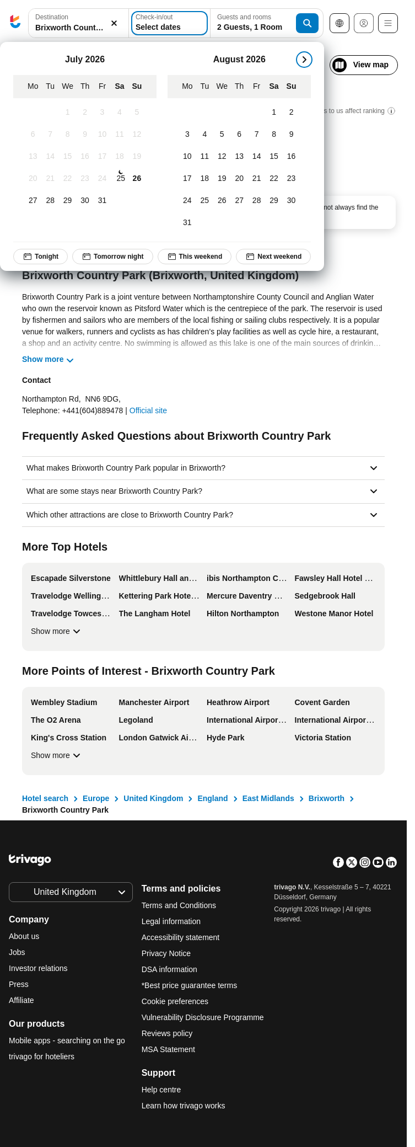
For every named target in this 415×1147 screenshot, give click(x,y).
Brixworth (326, 798)
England (212, 798)
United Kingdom (153, 798)
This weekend (195, 257)
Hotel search (45, 798)
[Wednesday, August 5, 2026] (221, 135)
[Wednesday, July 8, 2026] (67, 135)
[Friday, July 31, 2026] (102, 201)
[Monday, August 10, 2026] (187, 157)
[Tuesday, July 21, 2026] (49, 179)
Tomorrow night (112, 257)
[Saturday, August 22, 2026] (273, 179)
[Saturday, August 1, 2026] (273, 112)
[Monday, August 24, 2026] (187, 201)
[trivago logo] (15, 23)
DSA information (169, 969)
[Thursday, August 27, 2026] (238, 201)
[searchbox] (78, 28)
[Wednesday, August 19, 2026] (221, 179)
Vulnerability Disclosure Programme (203, 1017)
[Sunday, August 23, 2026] (291, 179)
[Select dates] (169, 23)
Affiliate (21, 1000)
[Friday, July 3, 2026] (102, 112)
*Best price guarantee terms (190, 985)
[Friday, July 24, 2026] (102, 179)
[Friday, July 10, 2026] (102, 135)
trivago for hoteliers (41, 1056)
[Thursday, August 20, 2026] (238, 179)
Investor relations (38, 968)
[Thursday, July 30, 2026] (84, 201)
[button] (78, 23)
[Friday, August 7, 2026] (256, 135)
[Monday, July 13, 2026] (32, 157)
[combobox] (78, 23)
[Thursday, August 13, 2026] (238, 157)
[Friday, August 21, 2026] (256, 179)
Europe (96, 798)
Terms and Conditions (179, 905)
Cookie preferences (176, 1001)
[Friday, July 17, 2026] (102, 157)
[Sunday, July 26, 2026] (136, 179)
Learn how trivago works (183, 1105)
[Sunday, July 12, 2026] (136, 135)
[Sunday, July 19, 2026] (136, 157)
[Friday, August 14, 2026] (256, 157)
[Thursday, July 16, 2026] (84, 157)
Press (19, 984)
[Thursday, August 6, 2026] (238, 135)
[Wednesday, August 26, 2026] (221, 201)
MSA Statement (168, 1049)
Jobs (17, 952)
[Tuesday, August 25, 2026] (204, 201)
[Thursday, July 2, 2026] (84, 112)
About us (24, 936)
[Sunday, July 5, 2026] (136, 112)
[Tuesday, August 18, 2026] (204, 179)
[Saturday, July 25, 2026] (121, 179)
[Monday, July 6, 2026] (32, 135)
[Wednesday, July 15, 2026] (67, 157)
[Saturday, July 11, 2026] (119, 135)
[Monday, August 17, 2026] (187, 179)
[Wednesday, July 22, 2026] (67, 179)
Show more (57, 631)
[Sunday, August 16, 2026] (291, 157)
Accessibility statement (181, 937)
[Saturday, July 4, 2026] (119, 112)
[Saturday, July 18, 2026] (119, 157)
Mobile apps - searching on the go (67, 1040)
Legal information (171, 921)
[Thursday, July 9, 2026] (84, 135)
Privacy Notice (166, 953)
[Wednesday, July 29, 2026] (67, 201)
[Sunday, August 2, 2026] (291, 112)
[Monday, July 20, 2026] (32, 179)
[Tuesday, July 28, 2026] (49, 201)
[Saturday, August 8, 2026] (273, 135)
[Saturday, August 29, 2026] (273, 201)
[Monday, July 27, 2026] (32, 201)
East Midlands (268, 798)
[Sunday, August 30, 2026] (291, 201)
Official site (148, 410)
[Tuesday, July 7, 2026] (49, 135)
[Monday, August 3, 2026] (187, 135)
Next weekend (273, 257)
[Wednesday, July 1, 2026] (67, 112)
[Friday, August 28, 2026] (256, 201)
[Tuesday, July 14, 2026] (49, 157)
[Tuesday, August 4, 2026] (204, 135)
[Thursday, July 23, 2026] (84, 179)
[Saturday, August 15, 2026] (273, 157)
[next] (304, 59)
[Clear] (114, 23)
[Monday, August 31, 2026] (187, 223)
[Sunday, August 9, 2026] (291, 135)
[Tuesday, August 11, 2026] (204, 157)
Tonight (40, 257)
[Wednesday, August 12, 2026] (221, 157)
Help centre (161, 1089)
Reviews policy (167, 1033)
